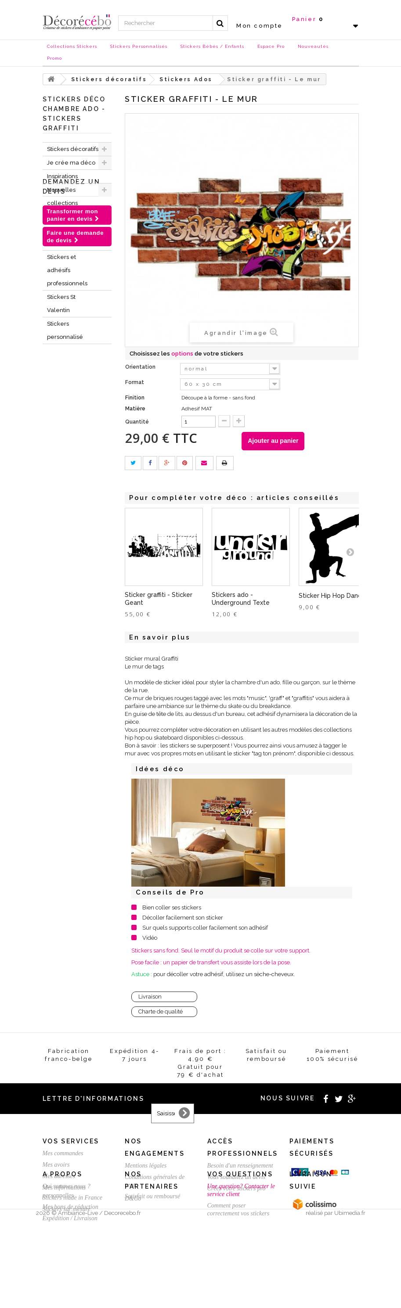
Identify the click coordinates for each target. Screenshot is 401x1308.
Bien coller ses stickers (171, 907)
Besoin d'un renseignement (240, 1165)
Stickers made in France (72, 1259)
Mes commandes (63, 1153)
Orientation (141, 367)
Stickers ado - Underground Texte (241, 598)
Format (135, 382)
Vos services (71, 1141)
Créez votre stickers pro (236, 1188)
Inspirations (62, 176)
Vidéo (149, 937)
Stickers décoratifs (72, 149)
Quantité (137, 422)
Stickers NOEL (66, 216)
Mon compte (259, 25)
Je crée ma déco (71, 162)
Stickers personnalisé (65, 330)
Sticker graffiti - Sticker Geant (158, 598)
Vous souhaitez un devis (236, 1177)
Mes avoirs (56, 1164)
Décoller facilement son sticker (182, 917)
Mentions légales (145, 1165)
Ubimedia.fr (349, 1300)
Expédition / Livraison (70, 1218)
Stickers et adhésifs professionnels (67, 270)
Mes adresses (59, 1176)
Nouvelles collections (62, 196)
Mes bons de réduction (70, 1207)
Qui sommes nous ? (66, 1248)
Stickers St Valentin (61, 303)
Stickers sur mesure (66, 1271)
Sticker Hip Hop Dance (332, 595)
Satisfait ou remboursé (152, 1196)
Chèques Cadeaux (59, 237)
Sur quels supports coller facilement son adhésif (205, 927)
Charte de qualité (160, 1011)
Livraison (150, 996)
